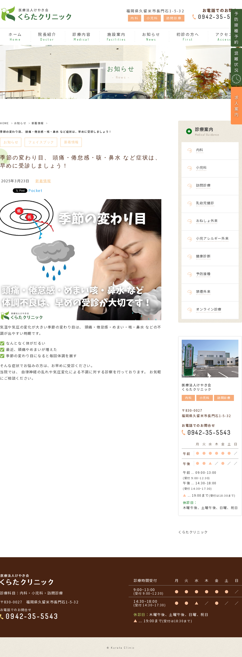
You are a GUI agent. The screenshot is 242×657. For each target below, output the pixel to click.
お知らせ (20, 123)
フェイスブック (43, 142)
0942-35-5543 (220, 16)
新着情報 (38, 123)
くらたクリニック (193, 532)
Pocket (35, 190)
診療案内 (218, 131)
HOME (4, 123)
